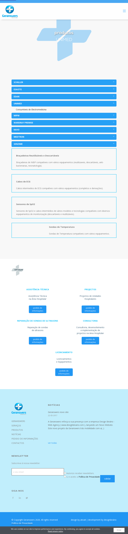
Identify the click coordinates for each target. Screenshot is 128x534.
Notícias (16, 434)
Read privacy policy (55, 531)
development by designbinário (102, 519)
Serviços (16, 425)
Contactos (18, 443)
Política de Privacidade (89, 476)
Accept (119, 530)
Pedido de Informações (25, 438)
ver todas (52, 442)
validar (107, 478)
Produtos (17, 430)
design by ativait (78, 519)
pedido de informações (37, 309)
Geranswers (18, 421)
